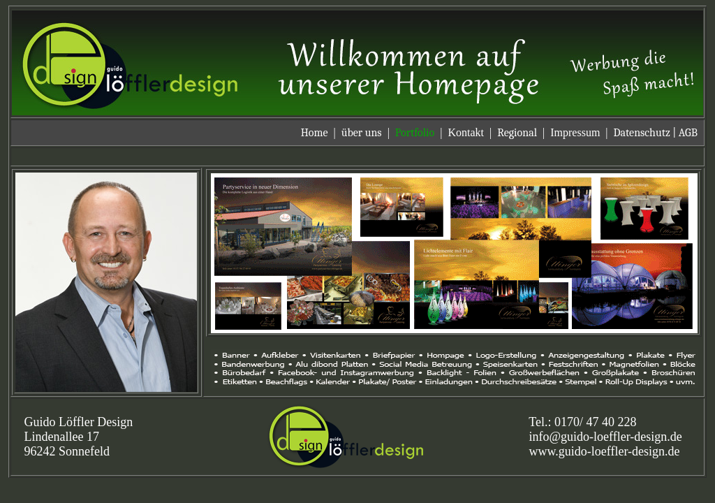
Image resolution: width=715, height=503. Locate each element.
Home (314, 132)
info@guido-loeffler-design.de (605, 437)
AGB (688, 132)
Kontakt (466, 132)
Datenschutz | (646, 132)
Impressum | (581, 132)
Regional (517, 132)
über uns (361, 132)
